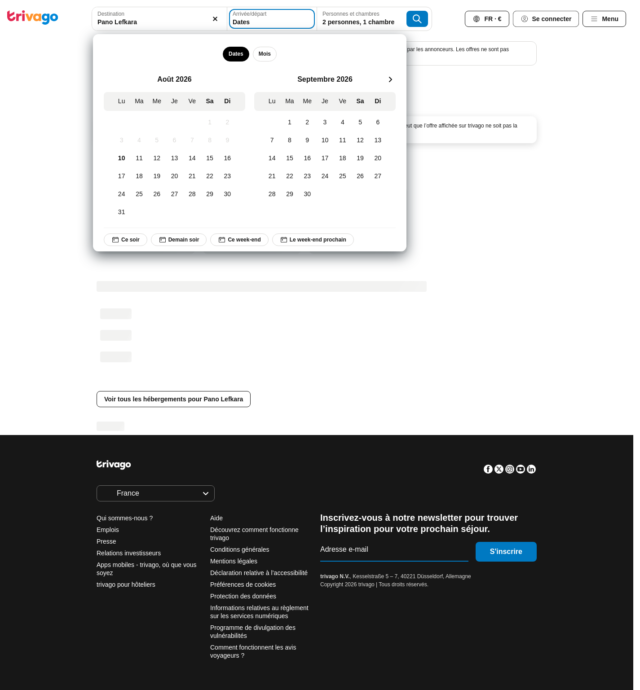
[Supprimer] (215, 19)
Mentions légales (233, 561)
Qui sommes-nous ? (125, 518)
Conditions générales (239, 549)
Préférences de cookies (244, 584)
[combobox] (159, 19)
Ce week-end (239, 240)
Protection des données (243, 596)
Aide (216, 518)
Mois (264, 54)
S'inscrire (506, 551)
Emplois (108, 529)
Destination (110, 14)
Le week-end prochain (312, 240)
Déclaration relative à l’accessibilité (259, 572)
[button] (159, 19)
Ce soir (125, 240)
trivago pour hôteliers (126, 584)
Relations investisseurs (129, 553)
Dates (236, 54)
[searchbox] (159, 22)
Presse (106, 541)
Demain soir (178, 240)
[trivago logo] (32, 19)
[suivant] (390, 79)
